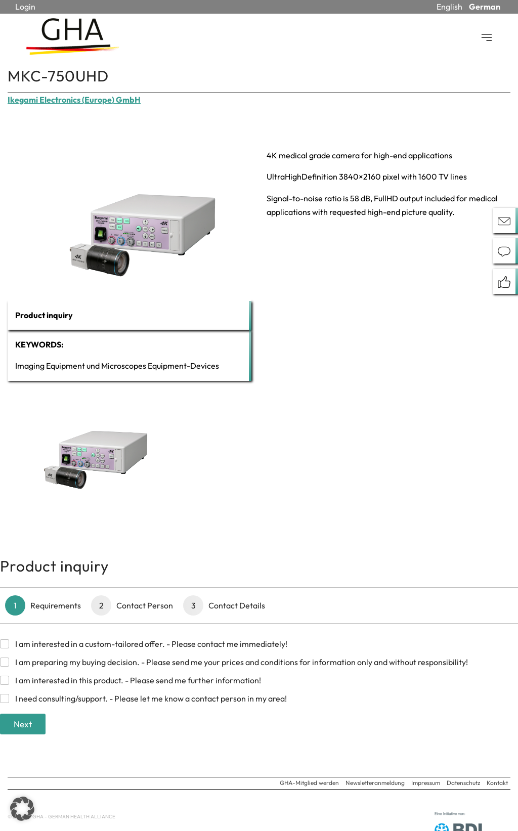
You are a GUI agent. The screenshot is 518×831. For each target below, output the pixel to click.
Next (23, 724)
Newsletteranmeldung (375, 782)
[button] (22, 808)
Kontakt (497, 782)
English (449, 7)
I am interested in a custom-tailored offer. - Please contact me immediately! (151, 644)
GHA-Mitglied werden (309, 782)
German (484, 7)
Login (25, 7)
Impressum (425, 782)
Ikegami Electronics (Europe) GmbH (74, 100)
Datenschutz (463, 782)
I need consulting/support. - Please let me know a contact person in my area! (151, 698)
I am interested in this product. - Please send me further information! (138, 680)
